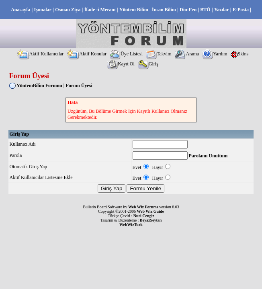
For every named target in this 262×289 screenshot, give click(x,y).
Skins (240, 54)
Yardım (214, 54)
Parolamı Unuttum (208, 156)
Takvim (159, 54)
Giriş (148, 64)
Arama (186, 54)
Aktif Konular (86, 54)
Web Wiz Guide (150, 211)
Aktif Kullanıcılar (40, 54)
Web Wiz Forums (143, 207)
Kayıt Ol (121, 64)
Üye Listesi (126, 54)
